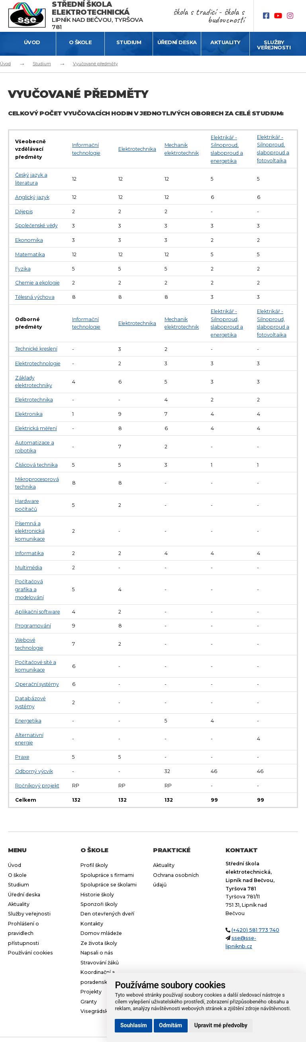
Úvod (32, 42)
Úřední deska (177, 42)
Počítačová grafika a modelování (29, 589)
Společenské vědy (36, 225)
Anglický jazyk (32, 197)
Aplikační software (37, 612)
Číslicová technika (36, 465)
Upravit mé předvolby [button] (220, 1025)
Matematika (30, 254)
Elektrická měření (36, 428)
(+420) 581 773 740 (255, 930)
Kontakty (91, 924)
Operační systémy (37, 684)
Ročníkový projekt (37, 786)
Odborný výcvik (34, 771)
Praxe (22, 757)
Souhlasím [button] (133, 1025)
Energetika (28, 721)
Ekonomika (29, 240)
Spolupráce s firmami (107, 875)
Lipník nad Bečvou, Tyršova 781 (97, 16)
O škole (80, 42)
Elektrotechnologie (38, 363)
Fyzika (23, 269)
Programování (33, 626)
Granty (88, 1002)
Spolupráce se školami (108, 885)
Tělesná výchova (35, 297)
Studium (128, 42)
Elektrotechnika (137, 149)
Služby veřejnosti (273, 45)
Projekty (91, 992)
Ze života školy (98, 943)
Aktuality (225, 42)
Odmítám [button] (170, 1025)
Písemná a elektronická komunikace (30, 531)
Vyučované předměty (95, 63)
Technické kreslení (36, 349)
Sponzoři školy (99, 904)
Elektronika (29, 414)
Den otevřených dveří (107, 914)
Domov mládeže (101, 933)
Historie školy (97, 895)
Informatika (29, 553)
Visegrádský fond (102, 1011)
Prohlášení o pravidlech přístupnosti (23, 933)
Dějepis (24, 211)
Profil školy (94, 865)
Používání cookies (30, 953)
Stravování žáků (99, 963)
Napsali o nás (96, 953)
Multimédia (28, 568)
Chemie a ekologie (37, 283)
